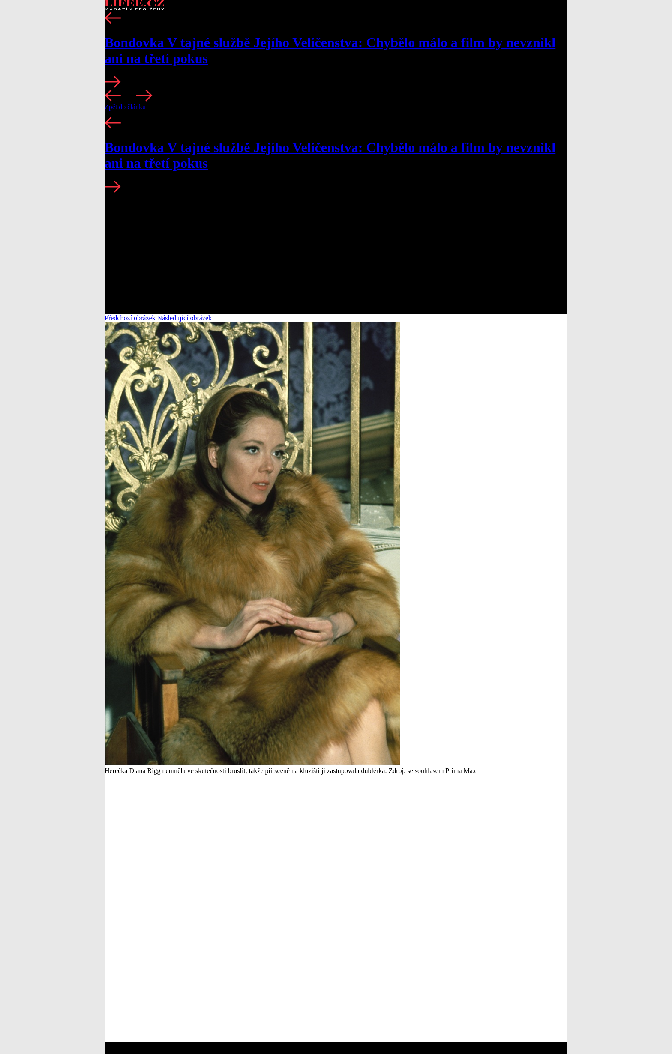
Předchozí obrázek (131, 318)
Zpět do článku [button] (125, 106)
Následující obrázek (184, 318)
